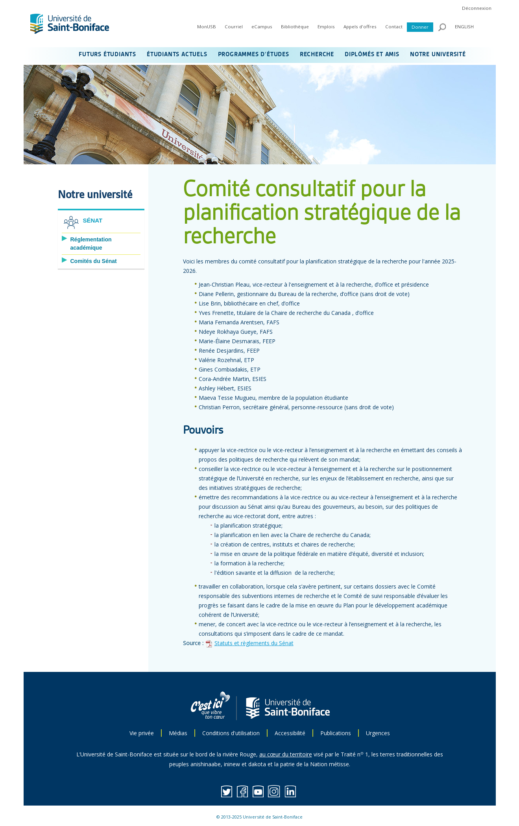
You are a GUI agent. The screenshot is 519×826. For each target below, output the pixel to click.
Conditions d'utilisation (231, 733)
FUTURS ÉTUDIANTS (107, 55)
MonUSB (206, 26)
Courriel (234, 26)
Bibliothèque (295, 26)
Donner (420, 27)
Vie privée (141, 733)
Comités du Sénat (93, 261)
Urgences (378, 733)
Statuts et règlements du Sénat (254, 643)
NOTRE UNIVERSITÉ (438, 55)
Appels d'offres (360, 26)
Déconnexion (476, 8)
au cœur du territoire (285, 754)
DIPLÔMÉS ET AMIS (372, 55)
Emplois (326, 26)
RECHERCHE (317, 55)
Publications (335, 733)
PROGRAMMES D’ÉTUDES (253, 55)
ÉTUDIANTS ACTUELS (177, 55)
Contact (394, 26)
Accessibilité (290, 733)
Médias (178, 733)
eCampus (261, 26)
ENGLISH (464, 26)
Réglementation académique (91, 243)
